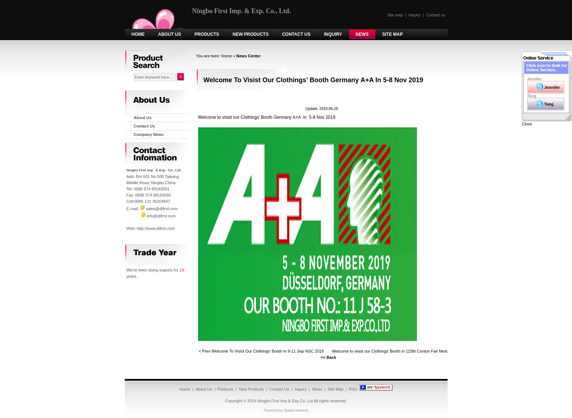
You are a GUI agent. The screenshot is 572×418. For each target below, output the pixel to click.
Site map (395, 15)
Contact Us (296, 34)
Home (138, 34)
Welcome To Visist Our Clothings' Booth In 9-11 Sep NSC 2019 (268, 351)
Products (206, 34)
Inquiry (415, 15)
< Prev (204, 351)
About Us (169, 34)
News (362, 34)
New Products (251, 34)
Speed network (296, 410)
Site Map (392, 34)
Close (527, 124)
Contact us (435, 15)
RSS (353, 389)
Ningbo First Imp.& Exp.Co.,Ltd (285, 401)
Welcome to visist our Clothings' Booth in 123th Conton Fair (385, 351)
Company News (149, 134)
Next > (445, 351)
